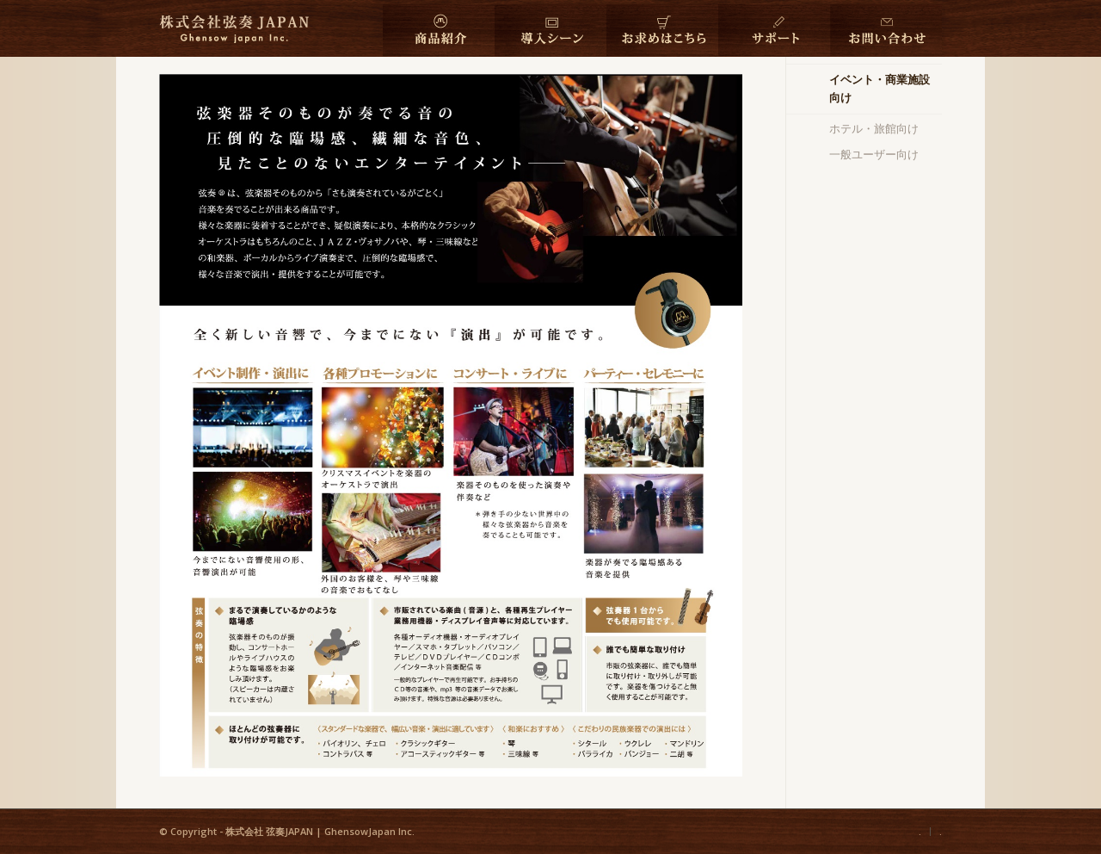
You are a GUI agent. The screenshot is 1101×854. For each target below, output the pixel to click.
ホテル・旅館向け (874, 128)
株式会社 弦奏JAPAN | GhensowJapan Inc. (320, 831)
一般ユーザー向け (874, 154)
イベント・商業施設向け (879, 88)
